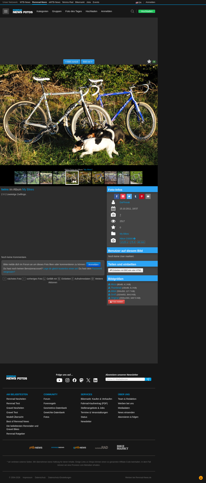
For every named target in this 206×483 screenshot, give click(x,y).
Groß (113, 294)
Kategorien (42, 11)
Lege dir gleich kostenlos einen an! (60, 268)
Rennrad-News (39, 2)
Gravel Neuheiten (15, 408)
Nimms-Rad (67, 2)
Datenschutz (40, 477)
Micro (113, 284)
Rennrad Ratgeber (15, 433)
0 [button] (154, 62)
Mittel (113, 291)
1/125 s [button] (124, 242)
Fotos (46, 417)
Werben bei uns (126, 403)
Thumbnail (116, 287)
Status (84, 417)
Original (115, 298)
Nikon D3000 (126, 238)
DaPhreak (125, 202)
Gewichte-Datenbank (54, 412)
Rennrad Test (13, 403)
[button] (134, 238)
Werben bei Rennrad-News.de (138, 477)
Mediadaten (124, 408)
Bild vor (88, 61)
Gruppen (56, 11)
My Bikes (88, 170)
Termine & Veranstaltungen (94, 412)
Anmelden (150, 2)
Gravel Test (12, 412)
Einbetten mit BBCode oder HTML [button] (125, 270)
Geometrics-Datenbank (55, 408)
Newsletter (86, 421)
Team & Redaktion (127, 399)
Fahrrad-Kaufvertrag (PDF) (94, 403)
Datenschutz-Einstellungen (59, 477)
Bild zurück (71, 61)
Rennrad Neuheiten (16, 399)
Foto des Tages (73, 11)
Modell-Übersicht (14, 417)
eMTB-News (54, 2)
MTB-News (25, 2)
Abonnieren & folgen (128, 417)
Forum (47, 399)
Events (96, 2)
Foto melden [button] (116, 302)
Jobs (88, 2)
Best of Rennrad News (17, 421)
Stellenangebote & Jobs (93, 408)
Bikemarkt (80, 2)
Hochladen (91, 11)
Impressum (27, 477)
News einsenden (126, 412)
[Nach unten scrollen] (201, 478)
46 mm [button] (141, 242)
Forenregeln (50, 403)
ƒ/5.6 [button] (132, 242)
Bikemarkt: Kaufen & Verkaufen (96, 399)
